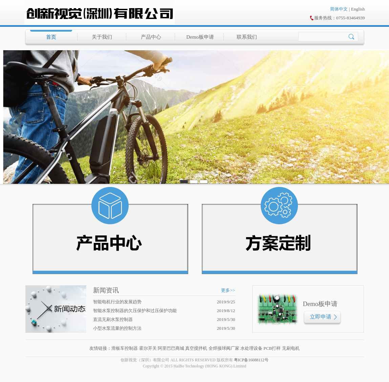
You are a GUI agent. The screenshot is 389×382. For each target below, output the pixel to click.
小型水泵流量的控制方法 (117, 328)
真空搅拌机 (196, 348)
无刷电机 (291, 348)
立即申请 (320, 317)
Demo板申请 (200, 37)
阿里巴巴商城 (171, 348)
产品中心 (151, 37)
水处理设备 (251, 348)
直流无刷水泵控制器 (113, 319)
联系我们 (247, 37)
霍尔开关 (148, 348)
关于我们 (102, 37)
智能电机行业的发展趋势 (117, 301)
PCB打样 (271, 348)
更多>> (228, 290)
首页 (51, 37)
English (358, 9)
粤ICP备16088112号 (251, 360)
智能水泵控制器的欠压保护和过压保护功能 (135, 310)
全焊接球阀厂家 (224, 348)
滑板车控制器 (124, 348)
